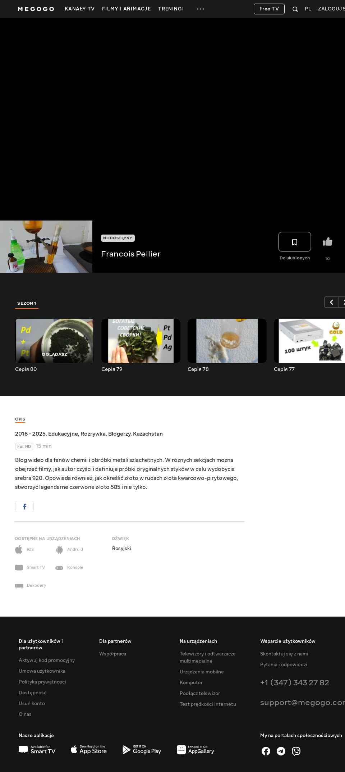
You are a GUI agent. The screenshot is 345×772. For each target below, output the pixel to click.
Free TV (269, 9)
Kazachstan (148, 433)
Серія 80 (26, 369)
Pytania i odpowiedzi (283, 665)
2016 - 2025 (30, 433)
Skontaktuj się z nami (284, 654)
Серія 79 (112, 369)
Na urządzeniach (198, 641)
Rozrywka (93, 433)
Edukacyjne (63, 433)
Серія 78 (198, 369)
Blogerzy (119, 433)
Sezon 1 (27, 303)
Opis (20, 419)
